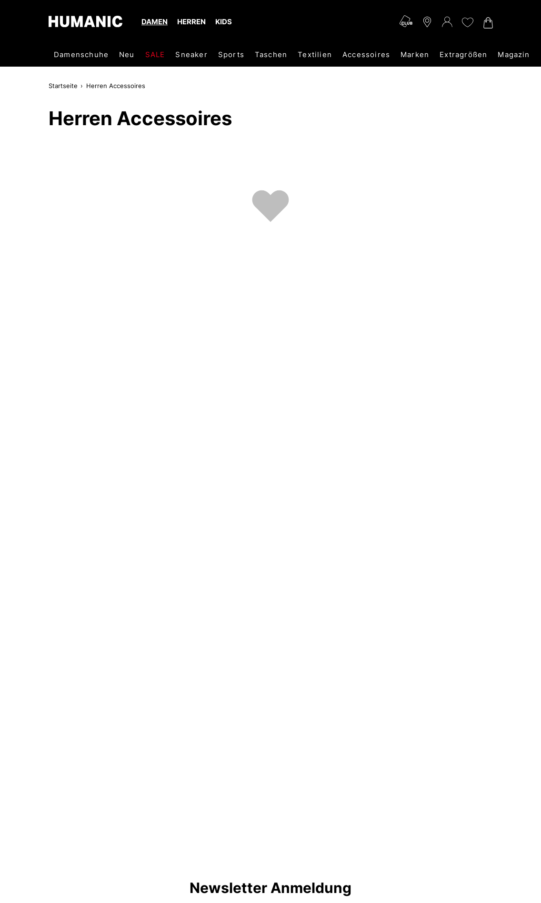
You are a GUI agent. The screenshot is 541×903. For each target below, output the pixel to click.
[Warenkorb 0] (487, 23)
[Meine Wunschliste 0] (467, 22)
